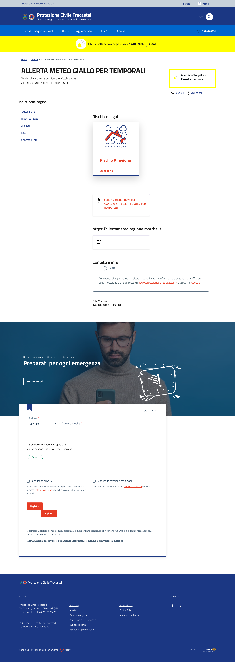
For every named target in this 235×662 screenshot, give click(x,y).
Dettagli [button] (152, 43)
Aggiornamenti (84, 31)
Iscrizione (74, 605)
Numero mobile (72, 423)
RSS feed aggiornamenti (81, 629)
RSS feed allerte (77, 625)
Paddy (65, 650)
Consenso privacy (42, 481)
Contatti (121, 31)
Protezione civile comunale (82, 620)
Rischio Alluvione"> (116, 136)
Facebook (195, 283)
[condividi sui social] (177, 92)
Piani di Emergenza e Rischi (38, 31)
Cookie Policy (126, 610)
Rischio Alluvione (115, 160)
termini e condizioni (133, 486)
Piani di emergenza (78, 615)
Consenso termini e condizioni (115, 481)
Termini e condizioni (129, 615)
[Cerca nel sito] (209, 16)
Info (105, 30)
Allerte (65, 31)
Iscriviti (186, 3)
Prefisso (34, 418)
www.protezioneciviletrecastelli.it (158, 283)
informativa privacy (44, 489)
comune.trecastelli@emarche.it (40, 623)
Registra (48, 513)
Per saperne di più (35, 381)
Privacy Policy (126, 605)
